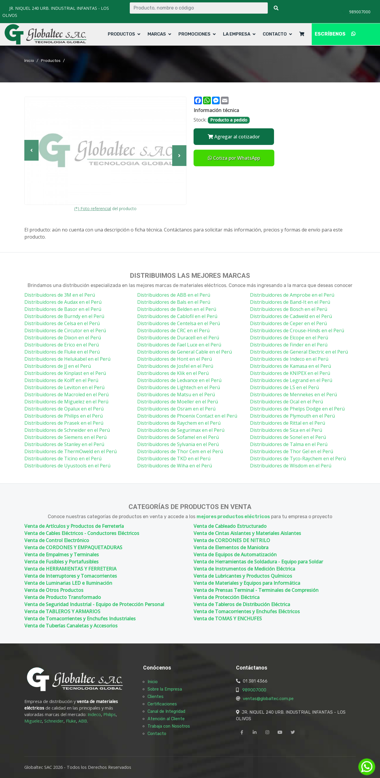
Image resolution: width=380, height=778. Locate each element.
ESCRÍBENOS (335, 34)
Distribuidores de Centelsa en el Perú (178, 323)
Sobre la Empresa (165, 689)
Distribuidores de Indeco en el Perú (289, 359)
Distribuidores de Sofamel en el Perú (178, 437)
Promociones (194, 34)
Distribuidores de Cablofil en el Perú (177, 316)
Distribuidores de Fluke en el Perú (62, 352)
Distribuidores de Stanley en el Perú (64, 444)
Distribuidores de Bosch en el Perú (288, 309)
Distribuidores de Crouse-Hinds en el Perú (297, 330)
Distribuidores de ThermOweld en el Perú (70, 451)
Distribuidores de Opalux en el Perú (64, 408)
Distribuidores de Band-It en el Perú (290, 302)
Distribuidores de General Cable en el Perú (184, 352)
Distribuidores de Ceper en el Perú (288, 323)
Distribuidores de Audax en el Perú (63, 302)
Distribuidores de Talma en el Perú (288, 444)
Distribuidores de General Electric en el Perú (299, 352)
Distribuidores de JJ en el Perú (57, 366)
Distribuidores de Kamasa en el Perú (290, 366)
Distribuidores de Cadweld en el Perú (291, 316)
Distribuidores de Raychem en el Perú (179, 423)
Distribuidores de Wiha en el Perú (174, 465)
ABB (82, 721)
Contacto (275, 34)
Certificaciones (162, 704)
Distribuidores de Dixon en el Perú (62, 337)
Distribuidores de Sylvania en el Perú (178, 444)
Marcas (157, 34)
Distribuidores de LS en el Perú (284, 387)
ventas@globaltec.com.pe (268, 698)
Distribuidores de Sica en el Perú (286, 430)
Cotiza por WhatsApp (234, 158)
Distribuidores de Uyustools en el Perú (67, 465)
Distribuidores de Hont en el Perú (174, 359)
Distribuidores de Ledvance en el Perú (179, 380)
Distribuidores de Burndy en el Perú (64, 316)
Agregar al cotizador (234, 136)
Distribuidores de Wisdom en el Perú (290, 465)
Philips (109, 714)
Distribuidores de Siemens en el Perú (65, 437)
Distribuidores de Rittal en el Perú (287, 423)
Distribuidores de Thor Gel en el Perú (291, 451)
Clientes (156, 696)
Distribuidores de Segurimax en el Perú (180, 430)
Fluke (71, 721)
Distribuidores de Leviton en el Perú (64, 387)
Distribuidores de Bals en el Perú (173, 302)
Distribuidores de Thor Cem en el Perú (180, 451)
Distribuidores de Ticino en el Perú (63, 458)
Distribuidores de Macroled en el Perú (66, 394)
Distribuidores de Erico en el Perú (61, 344)
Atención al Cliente (166, 718)
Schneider (54, 721)
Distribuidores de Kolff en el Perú (61, 380)
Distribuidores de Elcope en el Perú (289, 337)
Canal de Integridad (166, 711)
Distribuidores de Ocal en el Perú (286, 401)
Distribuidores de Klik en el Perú (173, 373)
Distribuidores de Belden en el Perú (176, 309)
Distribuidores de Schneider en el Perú (67, 430)
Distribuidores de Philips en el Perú (63, 416)
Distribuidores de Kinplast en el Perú (65, 373)
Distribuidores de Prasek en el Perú (63, 423)
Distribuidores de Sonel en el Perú (288, 437)
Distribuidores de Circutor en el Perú (65, 330)
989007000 (254, 690)
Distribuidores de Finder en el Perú (288, 344)
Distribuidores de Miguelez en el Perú (66, 401)
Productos (121, 34)
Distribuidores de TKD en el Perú (173, 458)
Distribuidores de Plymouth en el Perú (292, 416)
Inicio (29, 60)
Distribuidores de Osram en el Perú (176, 408)
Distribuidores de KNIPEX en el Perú (290, 373)
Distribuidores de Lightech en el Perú (178, 387)
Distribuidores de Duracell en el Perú (178, 337)
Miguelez (33, 721)
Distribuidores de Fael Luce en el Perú (179, 344)
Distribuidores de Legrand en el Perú (291, 380)
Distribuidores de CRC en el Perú (173, 330)
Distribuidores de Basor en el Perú (62, 309)
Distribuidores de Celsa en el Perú (62, 323)
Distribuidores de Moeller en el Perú (177, 401)
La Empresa (236, 34)
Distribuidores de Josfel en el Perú (175, 366)
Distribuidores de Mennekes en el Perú (293, 394)
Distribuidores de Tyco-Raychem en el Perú (298, 458)
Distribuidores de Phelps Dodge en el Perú (297, 408)
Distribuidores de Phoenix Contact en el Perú (187, 416)
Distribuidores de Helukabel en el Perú (67, 359)
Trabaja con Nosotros (169, 726)
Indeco (94, 714)
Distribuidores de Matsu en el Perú (176, 394)
